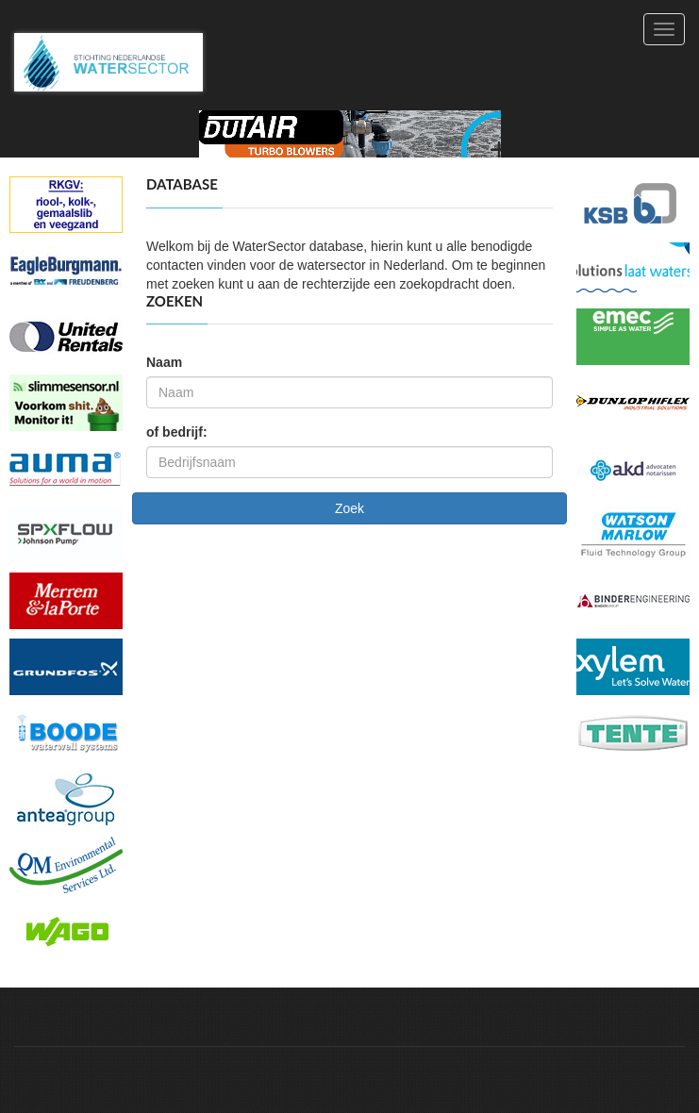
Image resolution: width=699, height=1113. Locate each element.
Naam (164, 362)
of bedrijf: (177, 432)
